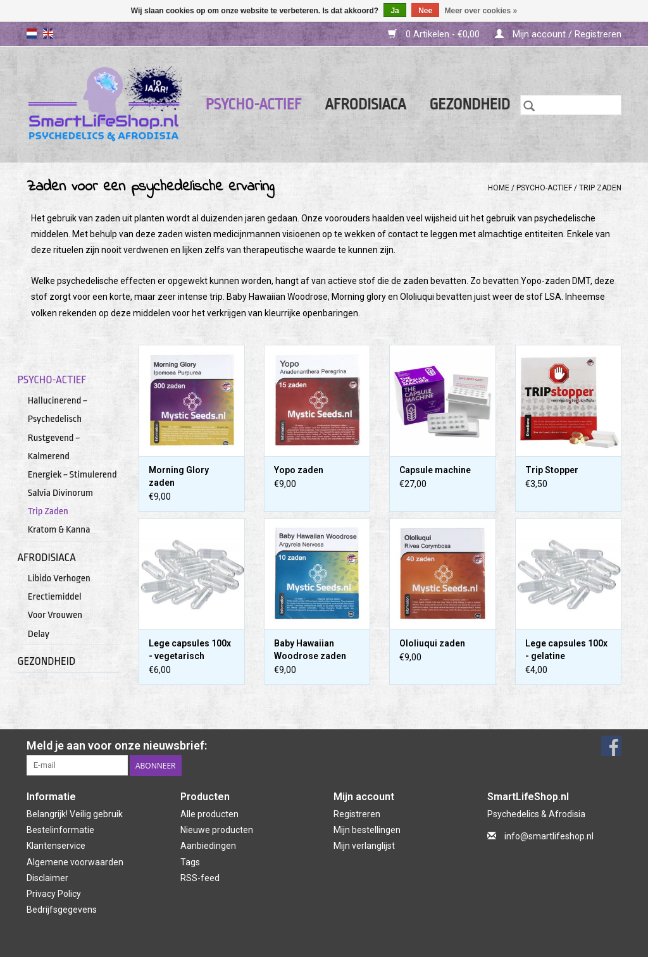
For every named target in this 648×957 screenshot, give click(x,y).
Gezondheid (469, 104)
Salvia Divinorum (60, 492)
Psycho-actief (254, 104)
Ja (394, 10)
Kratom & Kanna (59, 529)
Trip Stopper (551, 470)
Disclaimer (47, 878)
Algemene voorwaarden (75, 862)
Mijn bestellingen (367, 830)
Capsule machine (435, 470)
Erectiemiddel (55, 596)
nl (32, 33)
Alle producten (209, 814)
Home (498, 187)
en (48, 33)
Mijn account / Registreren (558, 34)
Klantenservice (56, 846)
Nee (425, 10)
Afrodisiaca (365, 104)
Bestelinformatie (60, 830)
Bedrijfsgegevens (62, 910)
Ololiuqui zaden (432, 643)
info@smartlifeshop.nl (549, 836)
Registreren (356, 814)
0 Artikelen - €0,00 (435, 34)
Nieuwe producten (216, 830)
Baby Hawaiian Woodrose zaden (310, 649)
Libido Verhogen (59, 578)
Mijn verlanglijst (364, 846)
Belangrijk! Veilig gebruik (75, 814)
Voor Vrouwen (55, 615)
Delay (38, 633)
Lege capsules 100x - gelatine (566, 649)
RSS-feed (200, 878)
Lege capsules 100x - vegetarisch (190, 649)
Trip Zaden (600, 187)
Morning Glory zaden (179, 476)
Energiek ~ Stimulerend (72, 474)
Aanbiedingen (208, 846)
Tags (190, 862)
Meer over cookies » (481, 10)
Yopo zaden (298, 470)
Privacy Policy (54, 894)
